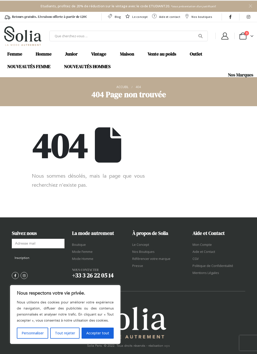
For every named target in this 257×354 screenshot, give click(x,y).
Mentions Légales (205, 273)
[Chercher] (201, 36)
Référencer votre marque (151, 259)
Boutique (79, 245)
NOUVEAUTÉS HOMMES (87, 67)
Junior (71, 54)
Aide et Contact (203, 252)
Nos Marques (240, 75)
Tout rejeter (65, 333)
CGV (195, 259)
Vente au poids (162, 54)
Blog (114, 16)
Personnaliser (33, 333)
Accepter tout (97, 333)
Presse (137, 266)
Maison (127, 54)
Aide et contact (166, 16)
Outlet (196, 54)
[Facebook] (230, 17)
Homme (43, 54)
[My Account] (225, 36)
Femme (14, 54)
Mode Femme (82, 252)
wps (167, 345)
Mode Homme (82, 259)
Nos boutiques (198, 16)
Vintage (98, 54)
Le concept (136, 16)
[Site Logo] (22, 36)
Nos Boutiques (143, 252)
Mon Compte (202, 245)
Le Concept (140, 245)
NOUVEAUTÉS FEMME (28, 67)
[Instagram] (248, 17)
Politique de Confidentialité (212, 266)
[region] (65, 314)
